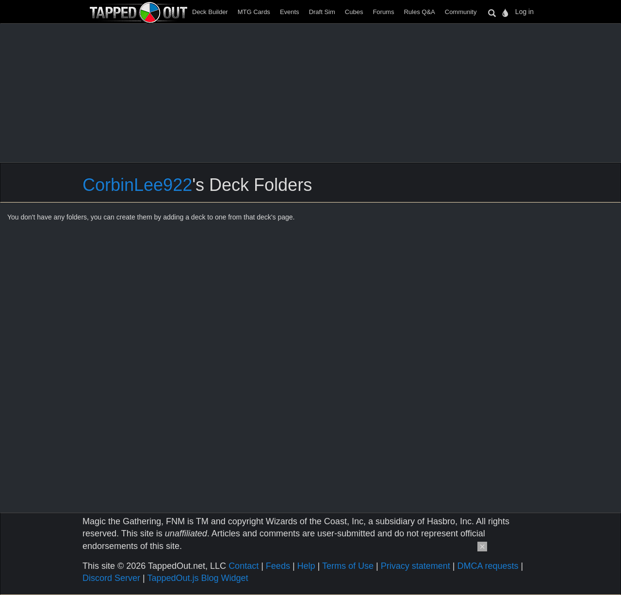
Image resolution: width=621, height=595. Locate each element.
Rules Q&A (419, 12)
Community (461, 12)
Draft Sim (322, 12)
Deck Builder (210, 12)
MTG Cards (254, 12)
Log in (524, 12)
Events (289, 12)
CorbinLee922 (137, 185)
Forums (383, 12)
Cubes (354, 12)
